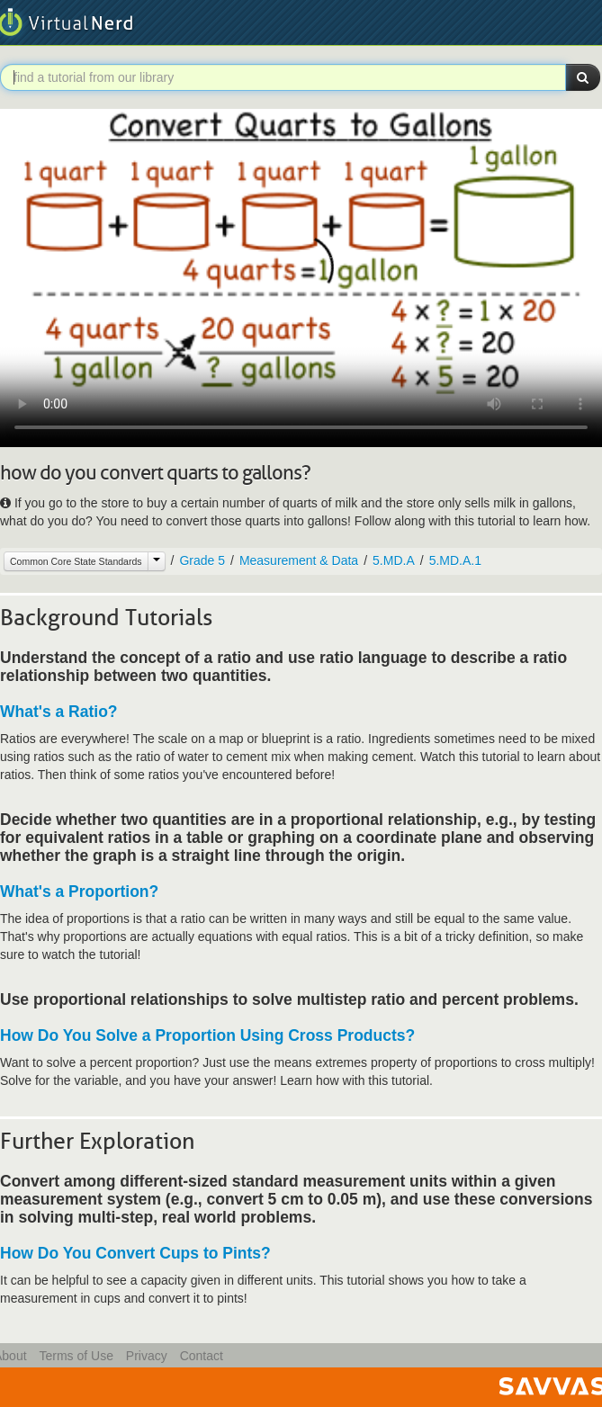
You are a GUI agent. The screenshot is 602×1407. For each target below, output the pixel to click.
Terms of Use (75, 1356)
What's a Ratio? (59, 712)
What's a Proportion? (79, 892)
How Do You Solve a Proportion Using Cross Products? (207, 1035)
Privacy (146, 1356)
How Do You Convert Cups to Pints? (135, 1253)
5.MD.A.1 (455, 560)
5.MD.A (394, 560)
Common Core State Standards (76, 561)
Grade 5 (202, 560)
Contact (201, 1356)
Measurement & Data (298, 560)
